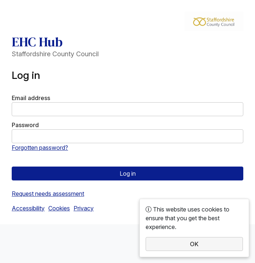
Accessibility (28, 208)
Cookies (59, 208)
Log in (128, 173)
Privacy (84, 208)
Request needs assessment (48, 193)
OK (194, 244)
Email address (31, 98)
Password (25, 125)
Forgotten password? (40, 147)
